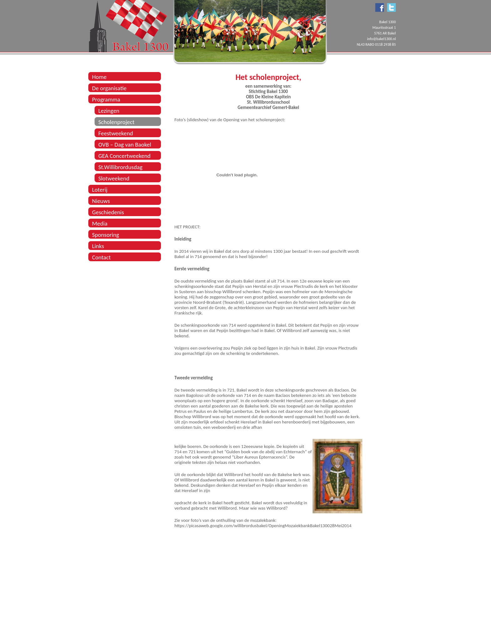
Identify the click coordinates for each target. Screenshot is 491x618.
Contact (101, 257)
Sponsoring (105, 234)
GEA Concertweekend (124, 155)
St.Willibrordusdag (120, 167)
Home (99, 76)
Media (99, 223)
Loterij (99, 189)
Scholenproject (116, 122)
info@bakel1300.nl (381, 39)
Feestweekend (115, 133)
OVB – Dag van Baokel (124, 144)
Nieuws (101, 201)
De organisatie (109, 88)
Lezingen (108, 110)
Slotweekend (113, 178)
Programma (106, 99)
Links (98, 246)
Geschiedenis (108, 212)
